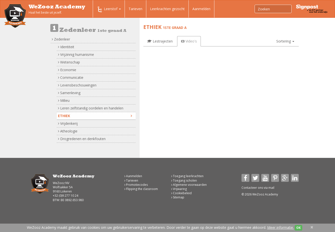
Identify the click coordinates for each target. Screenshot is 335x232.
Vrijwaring (179, 189)
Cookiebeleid (181, 193)
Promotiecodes (136, 185)
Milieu (64, 100)
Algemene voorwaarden (189, 185)
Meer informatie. (280, 227)
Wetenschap (69, 62)
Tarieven (135, 8)
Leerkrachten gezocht (167, 8)
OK (298, 228)
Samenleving (69, 92)
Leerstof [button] (109, 9)
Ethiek (95, 115)
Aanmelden (201, 8)
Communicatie (70, 77)
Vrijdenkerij (68, 123)
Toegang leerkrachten (187, 176)
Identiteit (66, 46)
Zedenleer (61, 39)
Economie (67, 69)
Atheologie (67, 131)
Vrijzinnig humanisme (76, 54)
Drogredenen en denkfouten (82, 138)
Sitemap (177, 197)
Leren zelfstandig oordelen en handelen (90, 108)
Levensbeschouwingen (77, 85)
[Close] (311, 227)
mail (271, 188)
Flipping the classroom (141, 189)
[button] (285, 41)
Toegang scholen (184, 180)
